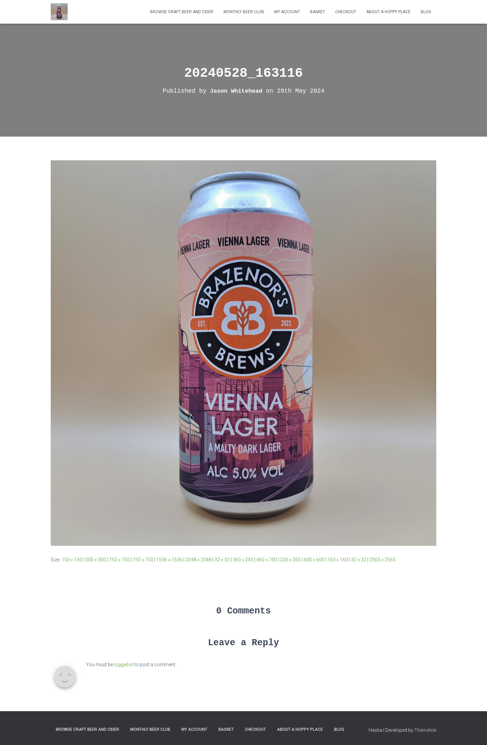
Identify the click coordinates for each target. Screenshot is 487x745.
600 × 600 (314, 559)
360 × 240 (243, 559)
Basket (317, 11)
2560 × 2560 (382, 559)
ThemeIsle (425, 730)
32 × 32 (222, 559)
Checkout (345, 11)
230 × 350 (290, 559)
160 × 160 (337, 559)
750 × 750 (119, 559)
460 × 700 (266, 559)
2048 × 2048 (198, 559)
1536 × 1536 (169, 559)
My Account (287, 11)
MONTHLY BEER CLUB (244, 11)
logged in (123, 664)
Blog (426, 11)
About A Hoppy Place (388, 11)
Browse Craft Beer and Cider (181, 11)
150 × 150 (72, 559)
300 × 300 (95, 559)
